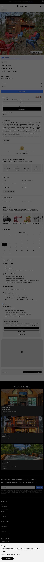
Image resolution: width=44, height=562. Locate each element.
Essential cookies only (15, 554)
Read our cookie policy (5, 554)
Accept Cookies (7, 558)
